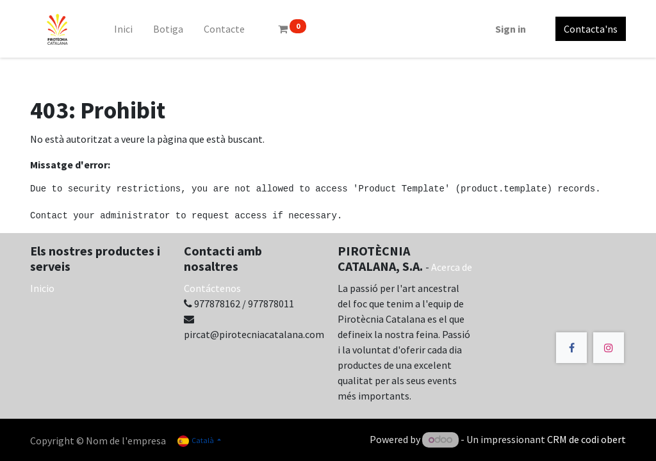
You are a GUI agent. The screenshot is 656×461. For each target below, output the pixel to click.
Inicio (42, 288)
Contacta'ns (591, 28)
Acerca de (451, 267)
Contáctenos (212, 288)
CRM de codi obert (586, 439)
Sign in (510, 28)
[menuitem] (123, 29)
